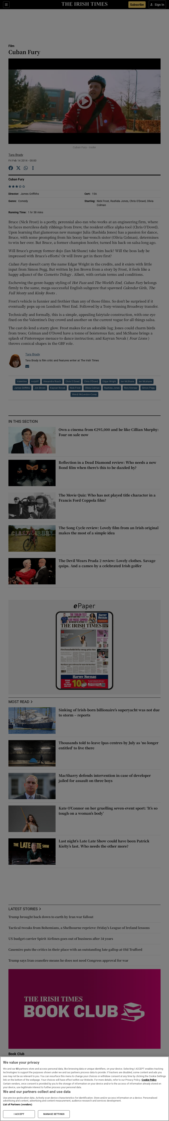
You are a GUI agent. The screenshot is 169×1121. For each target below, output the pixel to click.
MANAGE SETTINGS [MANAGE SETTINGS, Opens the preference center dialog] (53, 1114)
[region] (84, 1088)
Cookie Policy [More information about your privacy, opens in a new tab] (149, 1079)
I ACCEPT (19, 1114)
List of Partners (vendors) (17, 1104)
